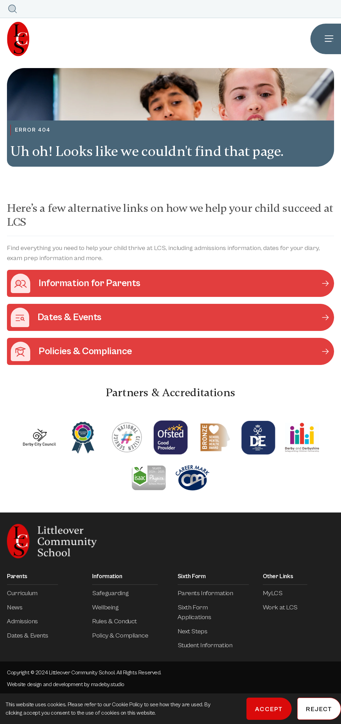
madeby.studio (107, 684)
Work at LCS (285, 607)
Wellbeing (110, 607)
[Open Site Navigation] (325, 39)
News (19, 607)
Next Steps (197, 631)
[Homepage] (15, 39)
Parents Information (210, 593)
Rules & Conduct (119, 621)
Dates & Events (32, 635)
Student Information (210, 645)
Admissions (27, 621)
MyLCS (277, 593)
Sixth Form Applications (213, 612)
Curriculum (27, 593)
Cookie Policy (128, 704)
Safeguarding (115, 593)
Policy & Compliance (125, 635)
